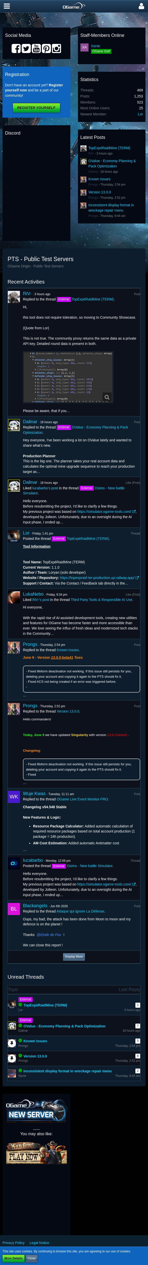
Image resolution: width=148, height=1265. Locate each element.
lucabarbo (33, 860)
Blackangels (35, 905)
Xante (95, 46)
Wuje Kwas (34, 793)
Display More (74, 956)
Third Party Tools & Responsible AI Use (101, 600)
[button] (7, 6)
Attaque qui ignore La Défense (80, 911)
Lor (140, 114)
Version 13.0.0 (99, 192)
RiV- (91, 153)
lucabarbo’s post (45, 488)
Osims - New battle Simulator (89, 866)
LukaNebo (33, 594)
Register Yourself (36, 108)
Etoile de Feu (50, 935)
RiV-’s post (40, 600)
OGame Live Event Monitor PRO (82, 799)
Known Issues (99, 179)
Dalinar (93, 171)
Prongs (93, 184)
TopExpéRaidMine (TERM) (109, 148)
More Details (13, 1258)
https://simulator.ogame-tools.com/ (104, 512)
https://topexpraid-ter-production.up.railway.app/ (97, 578)
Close (32, 1258)
